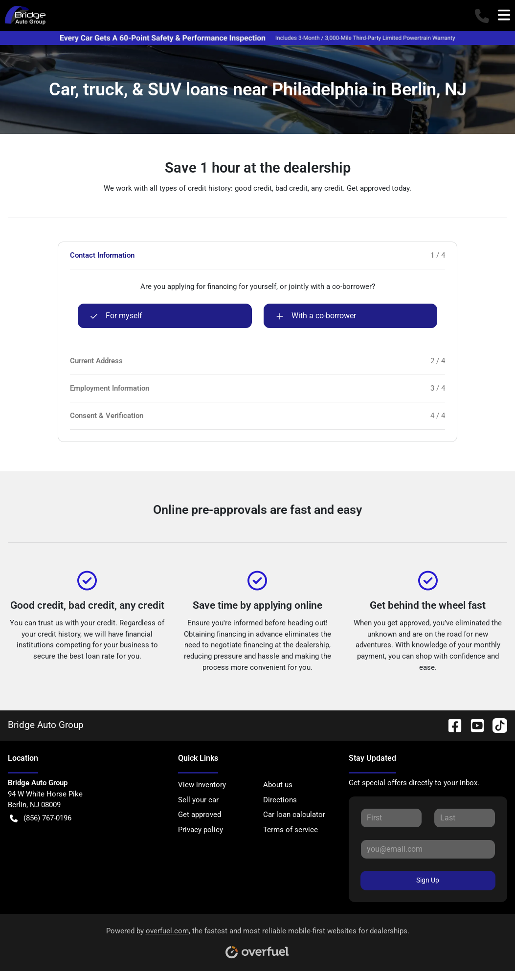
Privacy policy (200, 829)
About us (277, 784)
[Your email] (427, 849)
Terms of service (290, 829)
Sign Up (427, 880)
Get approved (199, 814)
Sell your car (198, 799)
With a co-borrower (316, 316)
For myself (116, 316)
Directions (280, 799)
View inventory (202, 784)
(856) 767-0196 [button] (40, 818)
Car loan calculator (294, 814)
